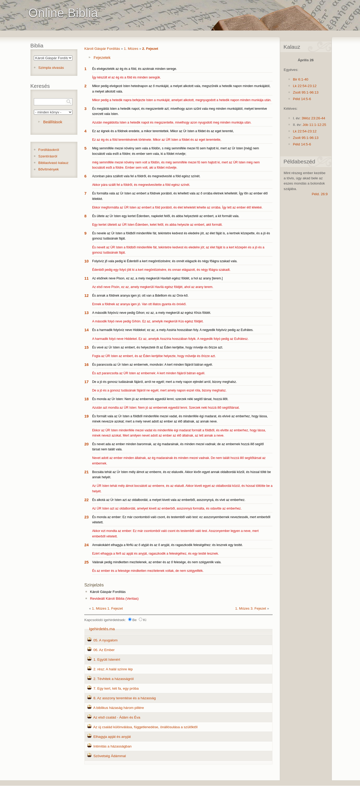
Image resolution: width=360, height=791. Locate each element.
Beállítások (52, 122)
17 (86, 381)
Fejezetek (102, 57)
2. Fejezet (150, 49)
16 (86, 364)
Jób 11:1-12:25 (314, 125)
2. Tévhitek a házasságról (113, 679)
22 (86, 500)
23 (86, 517)
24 (86, 545)
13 (86, 312)
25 (86, 562)
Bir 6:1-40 (300, 79)
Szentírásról (47, 156)
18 (86, 399)
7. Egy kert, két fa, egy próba (116, 688)
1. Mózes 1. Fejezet (107, 608)
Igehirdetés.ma (102, 629)
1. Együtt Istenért (106, 659)
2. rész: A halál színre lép (113, 669)
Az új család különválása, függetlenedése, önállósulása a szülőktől (145, 727)
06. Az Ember (104, 650)
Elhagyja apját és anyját (112, 737)
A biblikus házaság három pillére (118, 708)
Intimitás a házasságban (112, 746)
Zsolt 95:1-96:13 (305, 92)
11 (86, 278)
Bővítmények (48, 169)
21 (86, 472)
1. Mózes (131, 49)
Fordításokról (48, 150)
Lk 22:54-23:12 (304, 86)
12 (86, 295)
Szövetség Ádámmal (109, 756)
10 (86, 261)
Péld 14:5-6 (302, 99)
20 (86, 444)
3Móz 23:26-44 (313, 118)
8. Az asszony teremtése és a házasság (124, 698)
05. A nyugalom (105, 640)
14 (86, 330)
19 (86, 416)
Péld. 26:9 (320, 194)
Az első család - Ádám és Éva (116, 717)
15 (86, 347)
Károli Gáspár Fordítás (102, 49)
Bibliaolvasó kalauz (53, 163)
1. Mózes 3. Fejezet (250, 608)
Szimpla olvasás (51, 68)
